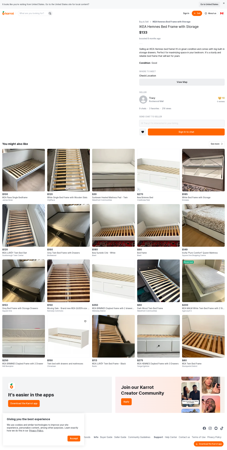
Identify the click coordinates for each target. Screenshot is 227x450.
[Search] (50, 13)
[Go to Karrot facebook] (204, 428)
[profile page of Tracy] (143, 99)
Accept (75, 435)
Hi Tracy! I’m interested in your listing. (182, 123)
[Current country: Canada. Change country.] (222, 13)
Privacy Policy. (39, 427)
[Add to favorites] (142, 132)
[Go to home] (8, 13)
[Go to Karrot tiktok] (222, 428)
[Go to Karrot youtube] (216, 428)
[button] (217, 143)
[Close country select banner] (224, 3)
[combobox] (33, 13)
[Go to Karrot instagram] (210, 428)
